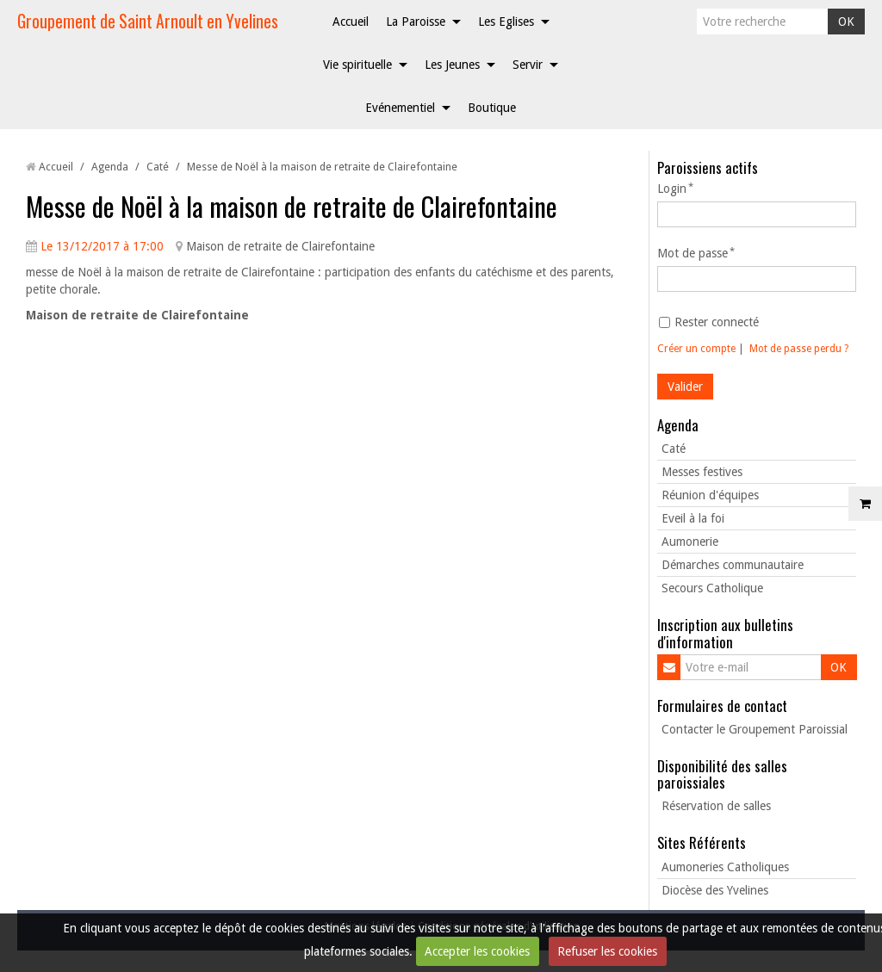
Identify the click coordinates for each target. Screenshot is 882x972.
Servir (527, 64)
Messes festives (702, 472)
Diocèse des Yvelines (715, 890)
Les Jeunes (452, 64)
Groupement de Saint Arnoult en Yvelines (147, 21)
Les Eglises (506, 21)
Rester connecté (709, 322)
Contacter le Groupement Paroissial (755, 729)
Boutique (492, 108)
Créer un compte (696, 349)
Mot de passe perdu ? (798, 349)
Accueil (350, 21)
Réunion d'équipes (710, 495)
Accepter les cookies (477, 951)
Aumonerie (690, 541)
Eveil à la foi (693, 518)
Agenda (109, 166)
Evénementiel (400, 108)
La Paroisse (415, 21)
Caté (157, 166)
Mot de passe (692, 253)
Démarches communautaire (733, 565)
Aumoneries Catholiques (725, 867)
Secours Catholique (712, 588)
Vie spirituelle (357, 64)
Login (671, 188)
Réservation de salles (716, 806)
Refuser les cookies (607, 951)
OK (846, 21)
